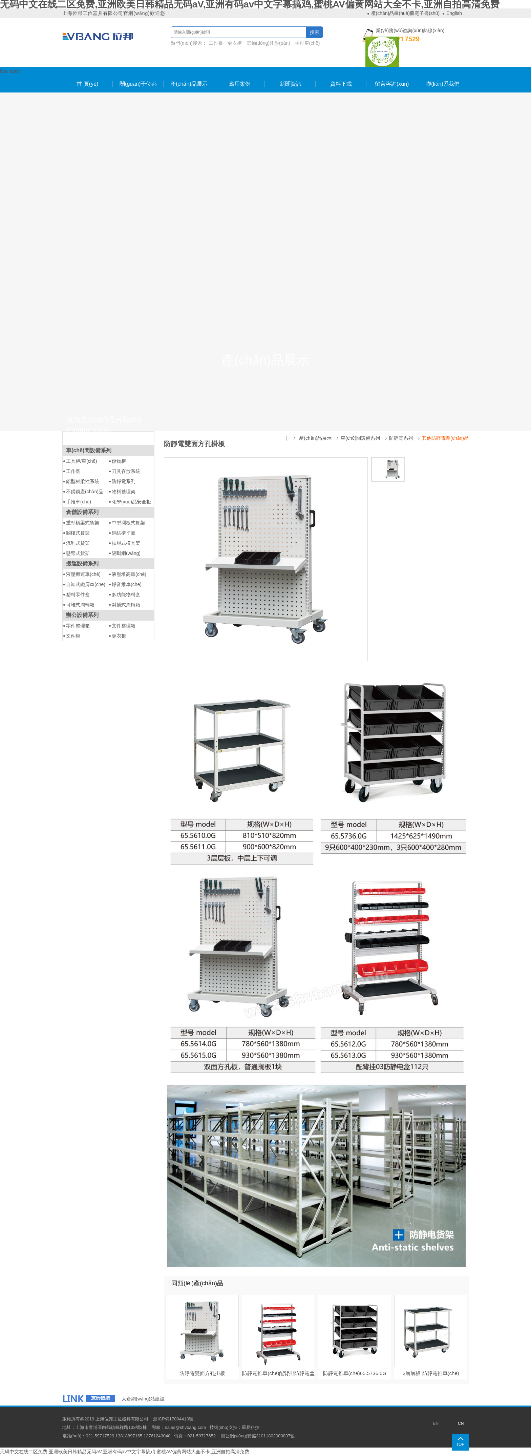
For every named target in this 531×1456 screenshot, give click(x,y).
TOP (460, 1444)
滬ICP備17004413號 (173, 1418)
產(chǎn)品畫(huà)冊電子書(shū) (405, 13)
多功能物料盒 (126, 594)
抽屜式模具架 (126, 543)
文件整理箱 (123, 625)
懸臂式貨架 (78, 553)
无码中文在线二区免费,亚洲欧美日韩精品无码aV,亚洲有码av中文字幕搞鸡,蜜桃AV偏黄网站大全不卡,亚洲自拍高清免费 (124, 1451)
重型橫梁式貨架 (82, 522)
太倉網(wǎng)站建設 (143, 1398)
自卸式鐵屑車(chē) (85, 584)
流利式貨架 (78, 543)
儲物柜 (119, 461)
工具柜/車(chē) (81, 461)
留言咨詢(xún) (392, 84)
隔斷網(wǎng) (126, 553)
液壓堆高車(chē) (129, 574)
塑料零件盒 (78, 594)
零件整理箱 (78, 625)
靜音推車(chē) (127, 584)
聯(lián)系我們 (443, 84)
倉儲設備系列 (82, 512)
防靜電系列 (123, 481)
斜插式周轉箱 (126, 604)
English (454, 13)
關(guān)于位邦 (138, 84)
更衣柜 (234, 43)
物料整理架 (123, 491)
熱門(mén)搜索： (246, 44)
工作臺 (216, 43)
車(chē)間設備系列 (88, 450)
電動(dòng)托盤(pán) (268, 43)
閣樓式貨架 (78, 533)
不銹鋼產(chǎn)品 (84, 491)
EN (436, 1423)
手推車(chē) (307, 43)
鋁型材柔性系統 (82, 481)
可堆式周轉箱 (80, 604)
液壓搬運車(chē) (83, 574)
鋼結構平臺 (123, 533)
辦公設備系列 (82, 615)
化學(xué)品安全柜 (131, 501)
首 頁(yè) (87, 84)
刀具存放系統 (126, 471)
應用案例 (240, 84)
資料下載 (341, 84)
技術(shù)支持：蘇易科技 (234, 1427)
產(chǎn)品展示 (188, 84)
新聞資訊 (290, 84)
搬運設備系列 (82, 563)
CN (461, 1423)
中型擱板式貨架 (128, 522)
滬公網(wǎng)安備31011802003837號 (258, 1435)
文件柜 (73, 636)
